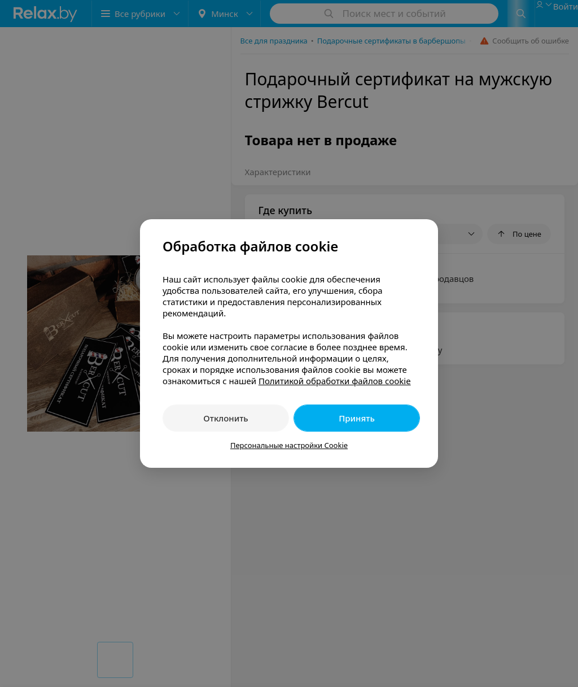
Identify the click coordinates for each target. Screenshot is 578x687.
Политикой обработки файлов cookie (335, 380)
